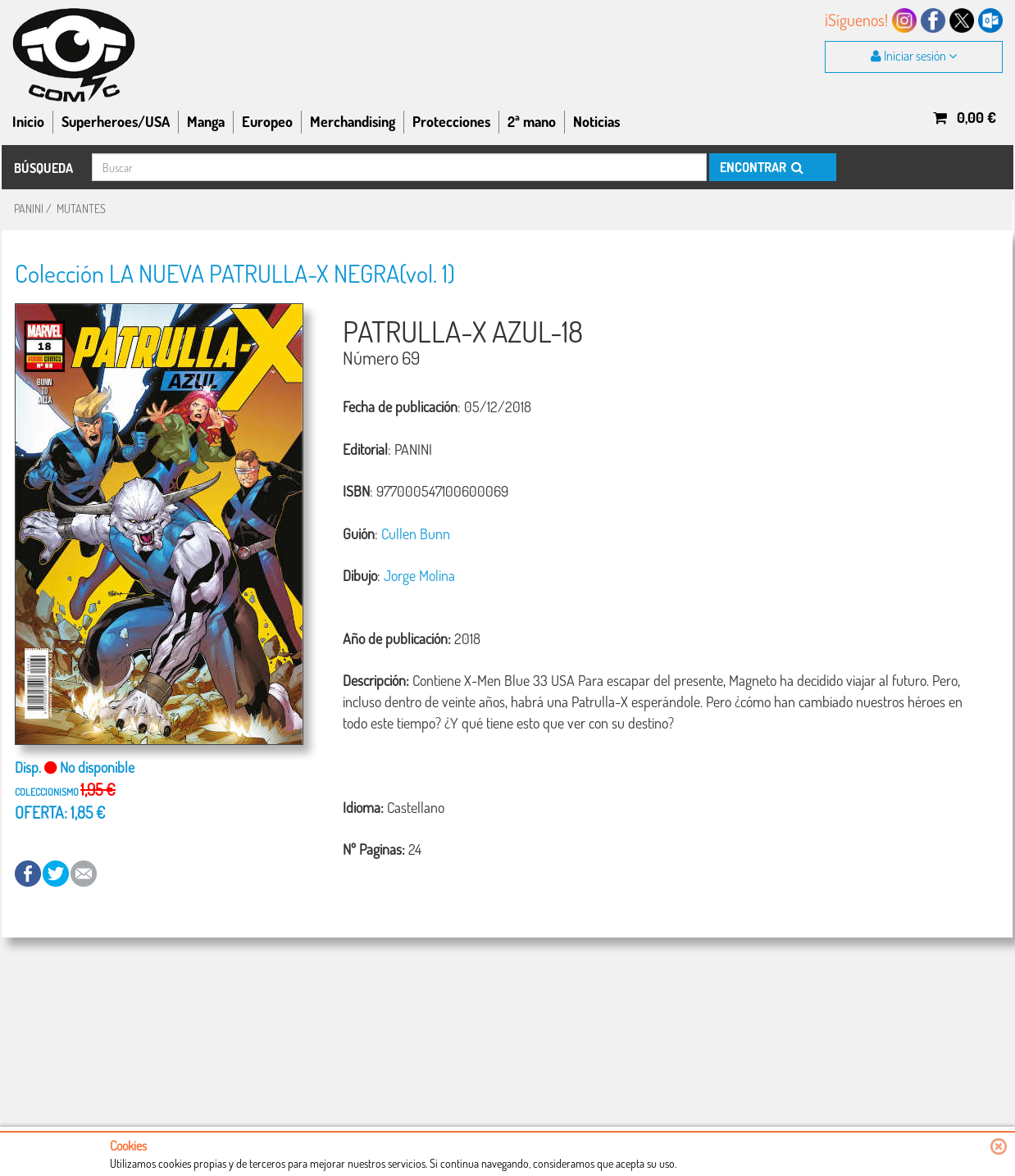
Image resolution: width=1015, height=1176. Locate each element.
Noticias (596, 121)
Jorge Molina (419, 575)
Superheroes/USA (115, 121)
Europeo (267, 121)
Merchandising (352, 121)
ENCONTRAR (760, 167)
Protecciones (451, 121)
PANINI (28, 209)
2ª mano (532, 121)
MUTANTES (81, 209)
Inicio (28, 121)
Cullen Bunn (415, 533)
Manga (206, 121)
